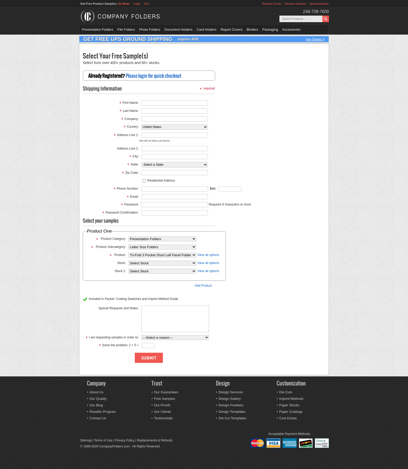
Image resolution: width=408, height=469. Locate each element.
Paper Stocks (289, 405)
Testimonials (163, 418)
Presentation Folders (97, 29)
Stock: (121, 263)
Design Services (231, 392)
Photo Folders (149, 29)
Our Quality (98, 399)
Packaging (270, 29)
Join (146, 3)
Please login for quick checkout (153, 75)
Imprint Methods (291, 399)
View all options (208, 255)
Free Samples (164, 399)
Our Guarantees (166, 392)
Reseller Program (103, 412)
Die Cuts (285, 392)
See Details (315, 39)
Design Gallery (230, 399)
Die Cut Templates (232, 418)
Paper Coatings (291, 412)
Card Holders (206, 29)
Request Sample (295, 3)
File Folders (126, 29)
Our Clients (162, 412)
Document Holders (178, 29)
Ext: (213, 188)
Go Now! (124, 3)
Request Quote (271, 3)
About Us (96, 392)
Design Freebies (231, 405)
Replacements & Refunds (155, 440)
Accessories (291, 29)
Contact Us (98, 418)
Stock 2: (120, 271)
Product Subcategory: (111, 247)
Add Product (203, 285)
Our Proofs (162, 405)
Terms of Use (103, 440)
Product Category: (113, 239)
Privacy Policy (125, 440)
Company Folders (134, 16)
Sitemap (86, 440)
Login (136, 3)
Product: (120, 255)
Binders (252, 29)
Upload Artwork (319, 3)
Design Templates (232, 412)
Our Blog (96, 405)
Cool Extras (288, 418)
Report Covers (232, 29)
